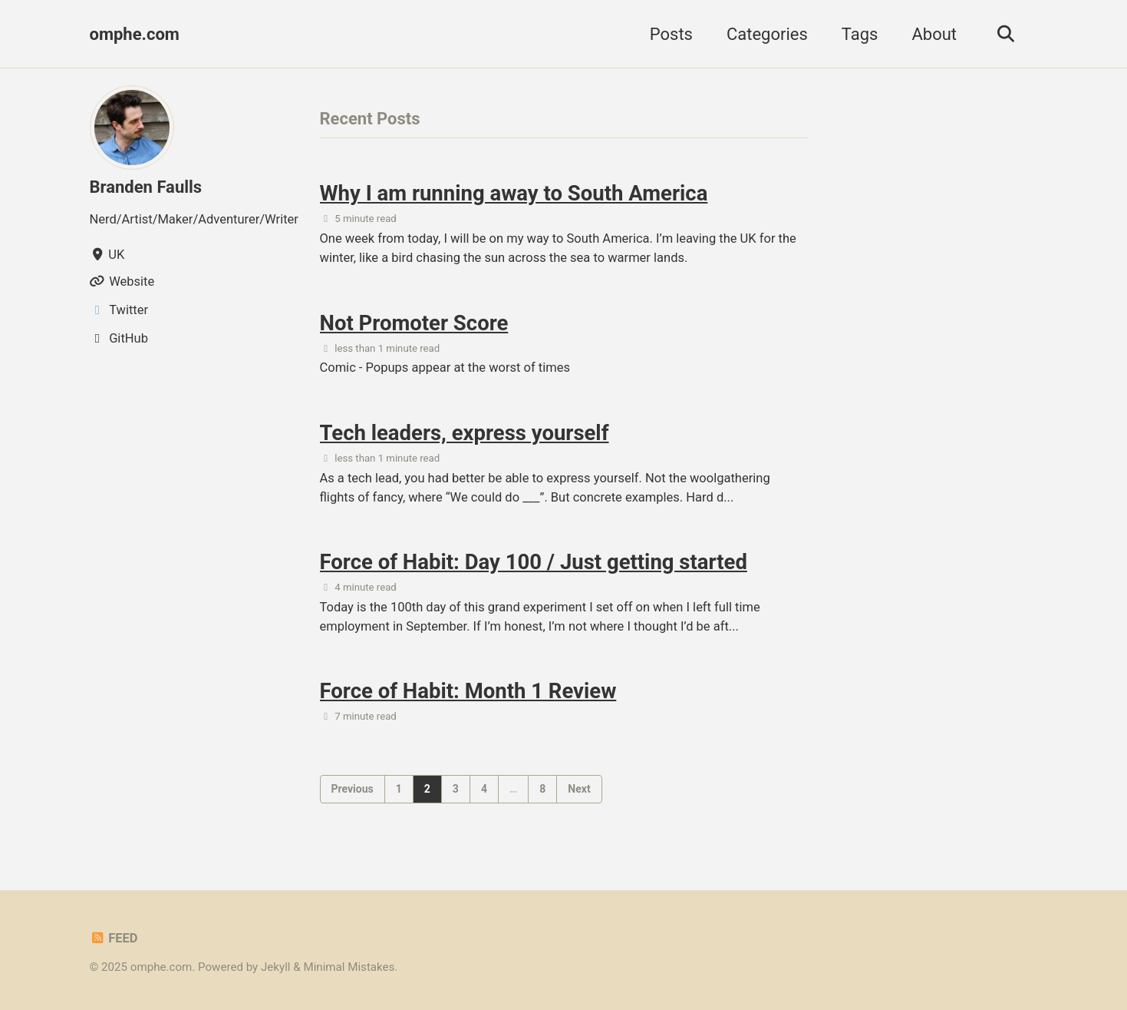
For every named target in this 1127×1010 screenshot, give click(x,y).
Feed (114, 938)
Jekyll (276, 967)
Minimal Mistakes (348, 967)
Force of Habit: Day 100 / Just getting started (533, 562)
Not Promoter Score (414, 323)
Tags (860, 34)
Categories (767, 34)
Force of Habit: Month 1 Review (468, 691)
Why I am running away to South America (514, 193)
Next (579, 789)
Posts (671, 34)
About (934, 34)
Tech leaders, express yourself (464, 432)
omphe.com (135, 34)
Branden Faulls (146, 187)
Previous (352, 789)
